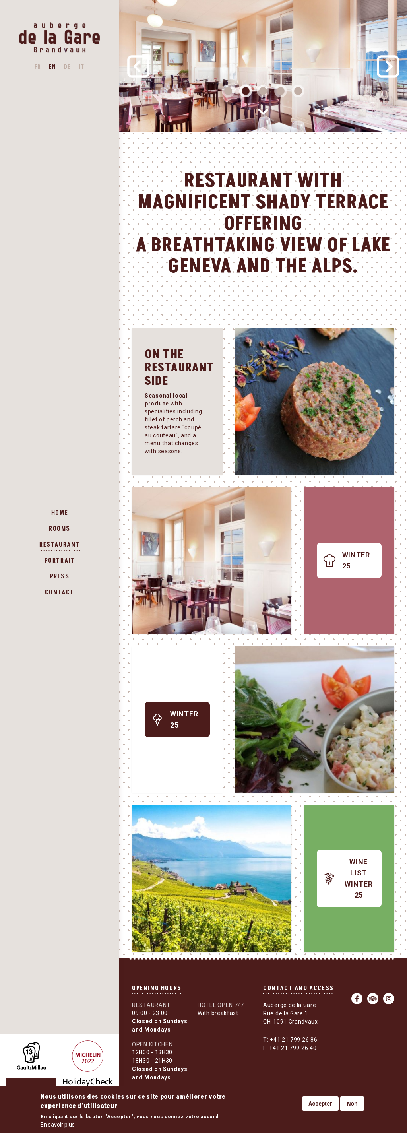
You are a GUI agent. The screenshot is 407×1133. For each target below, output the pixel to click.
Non (352, 1103)
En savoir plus (58, 1124)
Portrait (60, 560)
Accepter (320, 1103)
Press (60, 576)
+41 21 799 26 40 (289, 1048)
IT (82, 67)
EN (52, 67)
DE (67, 67)
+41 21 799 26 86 (290, 1039)
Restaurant (59, 544)
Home (59, 512)
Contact (59, 592)
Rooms (59, 528)
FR (38, 67)
